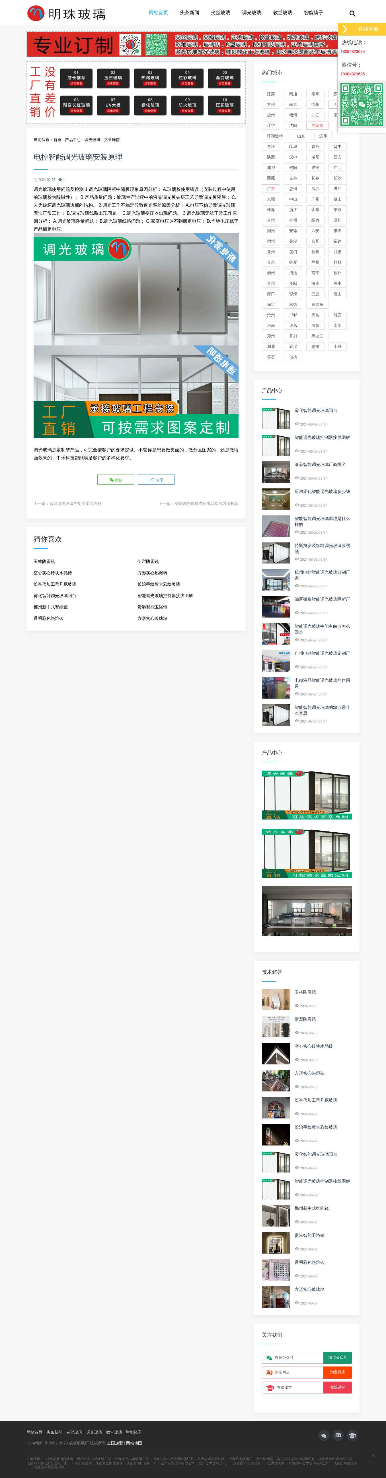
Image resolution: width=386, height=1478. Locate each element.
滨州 (323, 136)
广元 (338, 167)
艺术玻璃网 (276, 1463)
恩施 (315, 346)
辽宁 (271, 125)
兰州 (315, 262)
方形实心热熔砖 (152, 571)
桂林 (338, 262)
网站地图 (134, 1443)
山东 (301, 136)
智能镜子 (313, 12)
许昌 (293, 325)
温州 (338, 220)
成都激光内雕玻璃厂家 (132, 1459)
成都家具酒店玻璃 (59, 1459)
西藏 (271, 178)
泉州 (271, 251)
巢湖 (338, 230)
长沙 (338, 178)
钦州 (338, 273)
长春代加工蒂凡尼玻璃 (55, 583)
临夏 (293, 262)
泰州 (315, 94)
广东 (271, 188)
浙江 (293, 209)
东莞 (271, 199)
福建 (338, 241)
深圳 (315, 188)
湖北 (271, 346)
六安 (315, 230)
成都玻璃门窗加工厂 (141, 1463)
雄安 (338, 315)
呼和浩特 (275, 136)
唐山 (338, 294)
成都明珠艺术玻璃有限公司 (309, 1463)
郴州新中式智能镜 (51, 606)
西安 (338, 157)
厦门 (293, 251)
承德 (293, 304)
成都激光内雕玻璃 (109, 1463)
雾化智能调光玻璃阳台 (55, 594)
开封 (293, 336)
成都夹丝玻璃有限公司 (335, 1459)
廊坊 (315, 315)
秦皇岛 (317, 304)
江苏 (271, 94)
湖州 (271, 230)
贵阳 (293, 283)
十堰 (338, 346)
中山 (293, 199)
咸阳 (315, 157)
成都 (271, 167)
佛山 (338, 199)
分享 (155, 479)
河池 (293, 273)
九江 (315, 115)
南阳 (338, 325)
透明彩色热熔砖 (48, 617)
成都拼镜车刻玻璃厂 (248, 1463)
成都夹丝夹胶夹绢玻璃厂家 (173, 1459)
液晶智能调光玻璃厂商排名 (320, 464)
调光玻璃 (251, 12)
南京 (293, 104)
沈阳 (293, 125)
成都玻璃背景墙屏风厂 (51, 1467)
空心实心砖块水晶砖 (53, 571)
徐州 (315, 104)
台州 (271, 220)
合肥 (315, 241)
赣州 (293, 115)
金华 (315, 209)
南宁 (315, 273)
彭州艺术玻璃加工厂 (214, 1463)
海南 (315, 283)
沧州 (271, 315)
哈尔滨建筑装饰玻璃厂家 (296, 1459)
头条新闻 (189, 12)
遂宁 (315, 167)
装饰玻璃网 (264, 1459)
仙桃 (293, 357)
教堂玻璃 (282, 12)
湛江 (338, 188)
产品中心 (73, 139)
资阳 (293, 167)
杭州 (293, 220)
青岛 (315, 146)
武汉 (293, 346)
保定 (271, 304)
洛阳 (315, 325)
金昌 (271, 262)
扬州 (271, 115)
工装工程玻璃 (81, 1463)
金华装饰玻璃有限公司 (178, 1463)
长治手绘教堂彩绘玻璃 (158, 583)
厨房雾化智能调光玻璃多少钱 (322, 491)
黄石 (271, 357)
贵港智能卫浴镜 (152, 606)
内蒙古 (317, 125)
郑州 (271, 336)
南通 (293, 94)
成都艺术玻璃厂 (240, 1459)
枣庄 (271, 146)
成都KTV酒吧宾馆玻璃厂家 (46, 1463)
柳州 (271, 273)
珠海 (271, 209)
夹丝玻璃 (220, 12)
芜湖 (293, 241)
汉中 (293, 157)
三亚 (315, 294)
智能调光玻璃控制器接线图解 (75, 502)
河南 (271, 325)
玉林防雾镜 (44, 560)
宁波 (338, 209)
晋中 (338, 146)
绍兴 (315, 220)
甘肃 (338, 251)
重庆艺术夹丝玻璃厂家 (94, 1459)
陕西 (271, 157)
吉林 (293, 178)
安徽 (293, 230)
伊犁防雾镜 (148, 560)
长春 (315, 178)
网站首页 (158, 12)
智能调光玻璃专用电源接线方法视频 (207, 502)
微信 (116, 479)
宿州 (271, 241)
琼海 (293, 294)
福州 (315, 251)
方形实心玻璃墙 (152, 617)
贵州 (271, 283)
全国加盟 (115, 1443)
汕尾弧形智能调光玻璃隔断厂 (322, 599)
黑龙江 (317, 336)
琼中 (338, 283)
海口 (271, 294)
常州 (271, 104)
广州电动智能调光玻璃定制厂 (322, 653)
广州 (315, 199)
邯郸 (293, 315)
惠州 (293, 188)
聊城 (293, 146)
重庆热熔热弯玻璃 (211, 1459)
